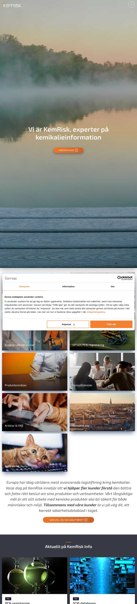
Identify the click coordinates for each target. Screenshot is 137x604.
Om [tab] (112, 286)
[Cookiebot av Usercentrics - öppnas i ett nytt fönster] (119, 278)
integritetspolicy (96, 312)
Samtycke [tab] (24, 286)
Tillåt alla (111, 324)
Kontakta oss (68, 150)
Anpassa (68, 324)
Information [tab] (68, 286)
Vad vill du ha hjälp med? (68, 520)
